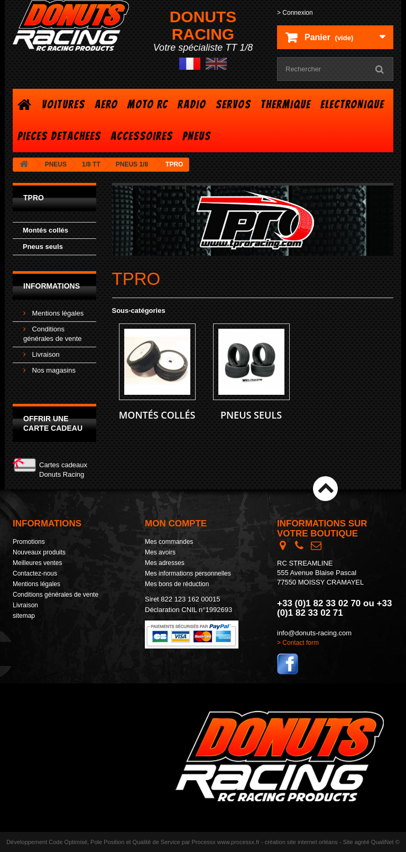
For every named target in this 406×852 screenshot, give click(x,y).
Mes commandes (169, 541)
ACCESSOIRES (141, 136)
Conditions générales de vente (55, 594)
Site (348, 842)
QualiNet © (385, 842)
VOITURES (63, 104)
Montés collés (45, 230)
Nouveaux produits (39, 552)
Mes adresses (164, 563)
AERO (106, 104)
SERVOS (233, 104)
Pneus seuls (43, 247)
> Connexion (295, 12)
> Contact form (298, 642)
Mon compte (176, 523)
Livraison (45, 354)
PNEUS (196, 136)
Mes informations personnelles (188, 573)
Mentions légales (57, 313)
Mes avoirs (160, 552)
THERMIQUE (286, 104)
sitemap (24, 615)
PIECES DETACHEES (59, 136)
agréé (362, 842)
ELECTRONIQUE (352, 104)
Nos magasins (53, 370)
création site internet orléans (301, 842)
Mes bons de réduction (177, 584)
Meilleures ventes (37, 563)
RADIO (192, 104)
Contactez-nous (35, 573)
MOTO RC (147, 104)
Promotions (29, 541)
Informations (51, 286)
